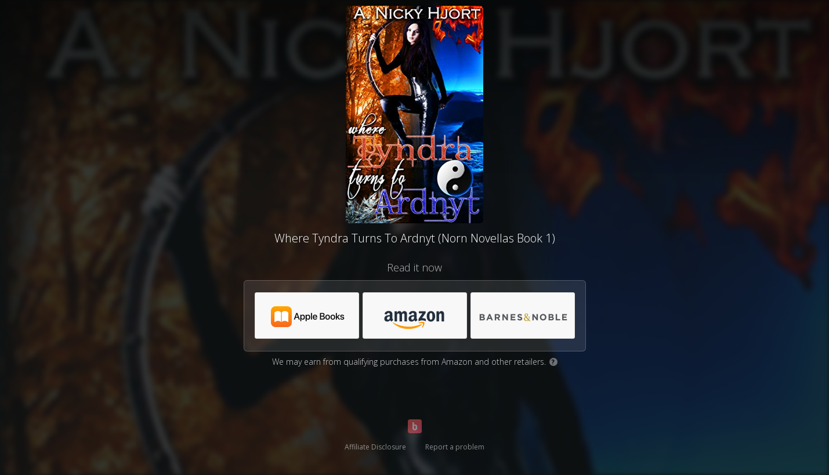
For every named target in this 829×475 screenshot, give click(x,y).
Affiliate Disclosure (375, 447)
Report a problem (454, 447)
